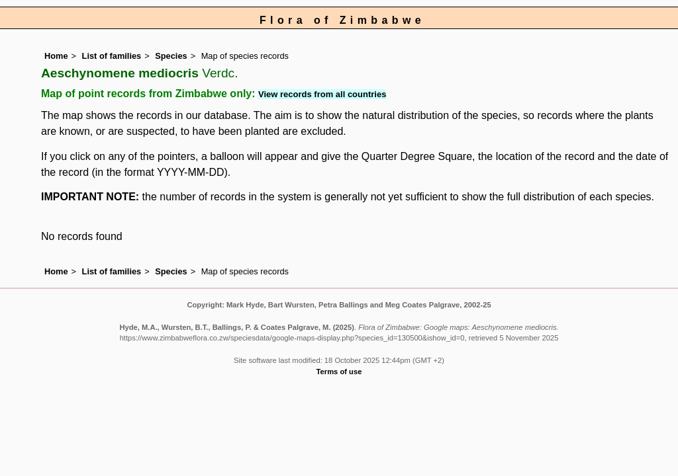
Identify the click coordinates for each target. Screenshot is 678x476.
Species (171, 56)
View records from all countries (322, 94)
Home (56, 56)
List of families (112, 56)
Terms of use (339, 372)
